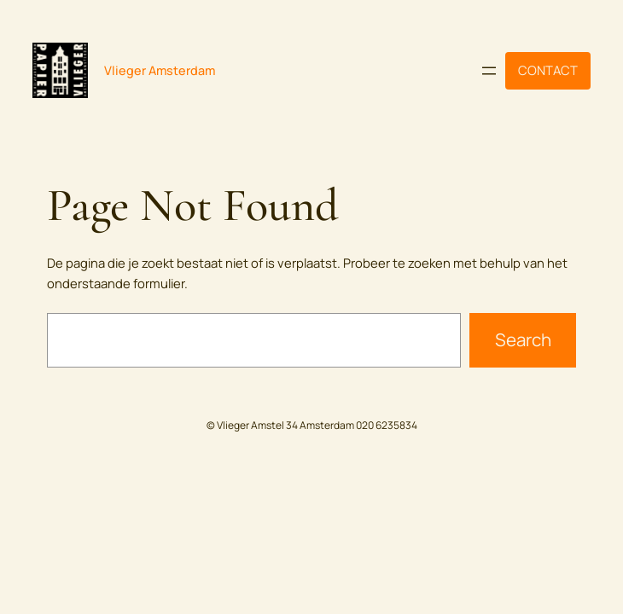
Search (523, 339)
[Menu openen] (489, 71)
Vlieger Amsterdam (159, 70)
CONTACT (548, 69)
